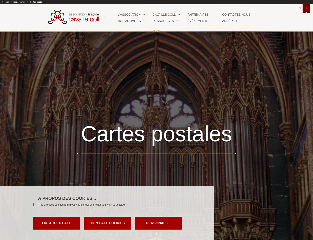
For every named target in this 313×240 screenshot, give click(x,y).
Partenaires (198, 14)
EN (298, 8)
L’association (129, 14)
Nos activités (19, 2)
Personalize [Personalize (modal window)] (158, 223)
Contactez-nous (236, 14)
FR (307, 8)
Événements (197, 21)
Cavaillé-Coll (164, 14)
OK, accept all (56, 223)
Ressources (163, 21)
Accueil (5, 2)
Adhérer (229, 21)
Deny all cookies (108, 223)
